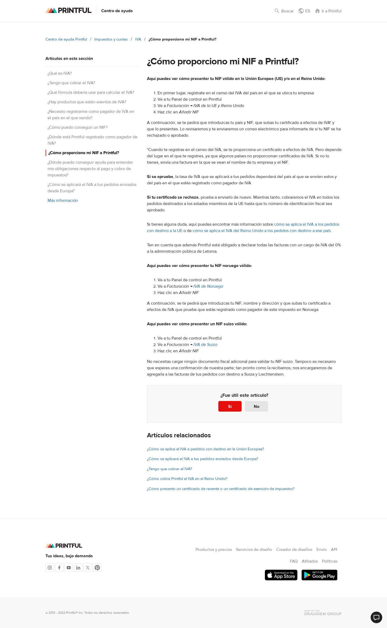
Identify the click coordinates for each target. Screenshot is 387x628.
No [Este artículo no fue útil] (256, 406)
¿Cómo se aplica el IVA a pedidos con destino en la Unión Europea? (205, 449)
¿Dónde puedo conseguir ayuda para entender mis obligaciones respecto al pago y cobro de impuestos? (90, 169)
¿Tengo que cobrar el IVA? (71, 83)
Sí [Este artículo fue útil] (230, 406)
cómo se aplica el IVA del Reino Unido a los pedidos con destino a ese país (262, 230)
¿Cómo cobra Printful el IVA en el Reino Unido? (187, 478)
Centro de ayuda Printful (66, 39)
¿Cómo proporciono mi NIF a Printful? (83, 152)
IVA (138, 39)
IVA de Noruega (208, 286)
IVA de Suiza (205, 344)
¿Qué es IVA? (60, 73)
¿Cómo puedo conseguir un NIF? (78, 127)
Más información (63, 200)
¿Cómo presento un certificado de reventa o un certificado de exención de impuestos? (220, 488)
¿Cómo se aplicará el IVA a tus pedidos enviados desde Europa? (202, 458)
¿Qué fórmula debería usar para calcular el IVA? (91, 92)
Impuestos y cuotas (111, 39)
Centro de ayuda (117, 11)
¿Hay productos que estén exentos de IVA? (87, 102)
